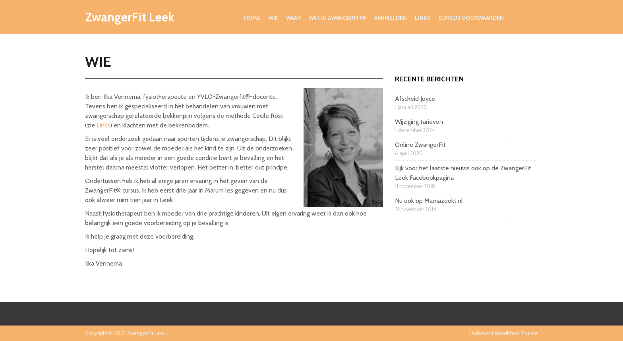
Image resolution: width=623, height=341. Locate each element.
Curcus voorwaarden (471, 17)
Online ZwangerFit (420, 144)
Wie (273, 17)
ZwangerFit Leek (129, 17)
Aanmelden (390, 17)
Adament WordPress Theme (505, 333)
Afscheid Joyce (415, 98)
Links (423, 17)
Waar (293, 17)
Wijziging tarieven (419, 121)
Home (252, 17)
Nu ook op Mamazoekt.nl (429, 200)
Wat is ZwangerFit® (337, 17)
